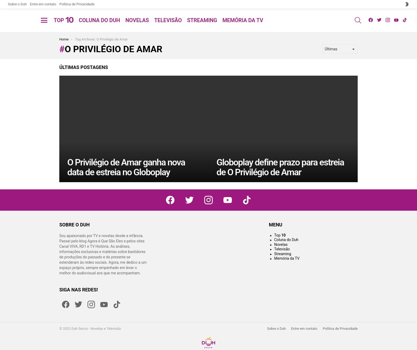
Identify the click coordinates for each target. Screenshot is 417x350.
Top (63, 27)
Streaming (202, 26)
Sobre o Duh (17, 4)
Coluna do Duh (99, 26)
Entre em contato (43, 4)
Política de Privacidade (76, 4)
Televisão (168, 26)
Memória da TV (242, 26)
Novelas (137, 26)
